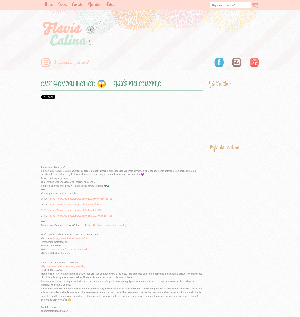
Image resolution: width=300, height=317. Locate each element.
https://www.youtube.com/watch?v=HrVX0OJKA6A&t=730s (80, 215)
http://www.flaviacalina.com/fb (70, 238)
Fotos (110, 5)
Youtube (94, 5)
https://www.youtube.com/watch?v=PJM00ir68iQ (75, 210)
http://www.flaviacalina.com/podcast (71, 249)
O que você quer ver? (71, 62)
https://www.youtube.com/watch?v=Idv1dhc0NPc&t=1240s (80, 198)
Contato (77, 5)
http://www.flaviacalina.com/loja (109, 225)
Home (48, 5)
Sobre (62, 5)
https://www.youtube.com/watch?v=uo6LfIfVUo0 (75, 204)
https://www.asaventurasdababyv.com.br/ (63, 266)
